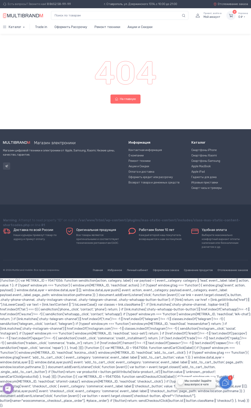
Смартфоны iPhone (204, 150)
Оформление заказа (166, 270)
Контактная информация (145, 150)
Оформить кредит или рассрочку (151, 177)
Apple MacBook (201, 166)
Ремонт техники (107, 27)
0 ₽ (243, 15)
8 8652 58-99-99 (59, 4)
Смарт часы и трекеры (206, 188)
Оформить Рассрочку (70, 27)
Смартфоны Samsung (205, 161)
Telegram (6, 166)
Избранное (115, 270)
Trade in (41, 27)
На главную (125, 99)
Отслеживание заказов (233, 270)
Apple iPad (198, 171)
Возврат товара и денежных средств (154, 182)
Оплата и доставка (141, 171)
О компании (136, 155)
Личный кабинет (137, 270)
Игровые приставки (204, 182)
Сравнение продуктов (198, 270)
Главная (98, 270)
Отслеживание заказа (230, 4)
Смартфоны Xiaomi (204, 155)
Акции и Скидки (140, 27)
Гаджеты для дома (204, 177)
